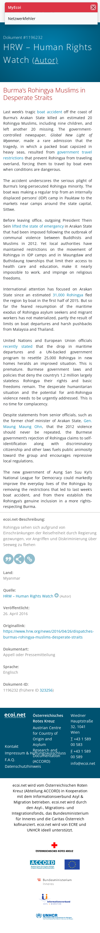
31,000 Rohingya (68, 294)
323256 (46, 690)
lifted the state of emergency (38, 226)
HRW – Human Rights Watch (31, 596)
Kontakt (11, 746)
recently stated (18, 346)
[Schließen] (93, 7)
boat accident (49, 111)
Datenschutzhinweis (23, 766)
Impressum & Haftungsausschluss (35, 753)
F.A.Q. (10, 759)
